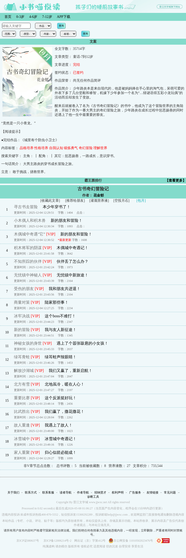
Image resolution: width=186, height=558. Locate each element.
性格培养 (41, 148)
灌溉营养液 (99, 200)
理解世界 (100, 148)
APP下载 (63, 17)
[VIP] (50, 234)
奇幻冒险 (86, 148)
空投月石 (121, 200)
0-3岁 (20, 17)
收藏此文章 (50, 200)
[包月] (141, 200)
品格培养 (27, 148)
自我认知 (56, 148)
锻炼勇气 (71, 148)
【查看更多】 (175, 180)
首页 (7, 17)
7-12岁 (47, 17)
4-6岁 (33, 17)
